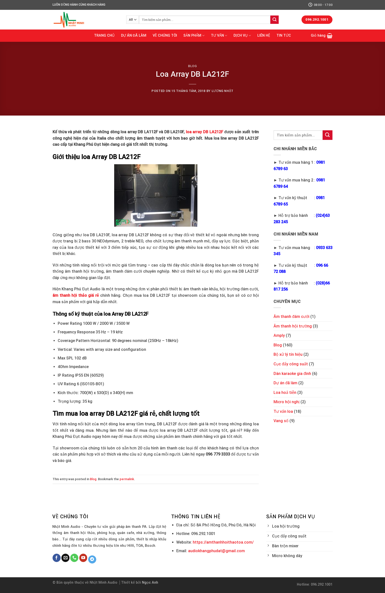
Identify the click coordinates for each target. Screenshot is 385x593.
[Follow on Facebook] (57, 558)
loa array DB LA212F (204, 132)
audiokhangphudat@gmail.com (216, 551)
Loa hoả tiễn (285, 392)
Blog (192, 66)
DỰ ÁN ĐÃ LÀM (133, 35)
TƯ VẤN (219, 35)
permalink (127, 479)
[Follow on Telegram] (92, 559)
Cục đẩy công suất (291, 364)
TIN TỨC (283, 35)
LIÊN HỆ (263, 35)
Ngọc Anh (150, 582)
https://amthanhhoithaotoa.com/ (223, 542)
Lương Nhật (223, 91)
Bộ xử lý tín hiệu (288, 354)
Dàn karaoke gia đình (292, 373)
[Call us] (74, 558)
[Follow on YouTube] (83, 558)
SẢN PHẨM (194, 35)
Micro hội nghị (287, 402)
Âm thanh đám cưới (291, 316)
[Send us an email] (65, 558)
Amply (279, 335)
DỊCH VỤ (242, 35)
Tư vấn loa (283, 411)
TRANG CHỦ (104, 35)
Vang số (281, 420)
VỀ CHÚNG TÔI (165, 35)
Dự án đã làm (285, 383)
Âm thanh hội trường (293, 326)
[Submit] (274, 19)
